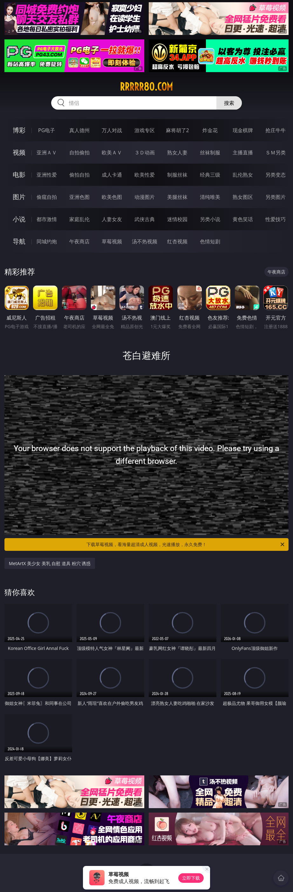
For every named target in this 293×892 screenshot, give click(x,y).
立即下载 (191, 878)
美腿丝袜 (177, 196)
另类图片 (275, 196)
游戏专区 (144, 130)
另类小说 (210, 219)
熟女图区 (243, 196)
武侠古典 (144, 219)
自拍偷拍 (79, 152)
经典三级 (210, 174)
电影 (19, 174)
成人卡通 (112, 174)
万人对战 (112, 130)
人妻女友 (112, 219)
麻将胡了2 (177, 130)
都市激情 (47, 219)
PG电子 (46, 130)
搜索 (229, 102)
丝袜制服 (210, 152)
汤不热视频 (144, 241)
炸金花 (210, 130)
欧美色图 (112, 196)
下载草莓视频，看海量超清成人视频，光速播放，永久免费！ (185, 544)
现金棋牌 (243, 130)
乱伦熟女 (243, 174)
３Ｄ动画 (144, 152)
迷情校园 (177, 219)
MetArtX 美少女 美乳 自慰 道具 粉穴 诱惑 (50, 563)
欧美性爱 (144, 174)
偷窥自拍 (47, 196)
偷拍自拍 (79, 174)
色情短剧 (210, 241)
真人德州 (79, 130)
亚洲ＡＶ (47, 152)
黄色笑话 (243, 219)
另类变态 (275, 174)
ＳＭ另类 (275, 152)
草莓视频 (112, 241)
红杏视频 (177, 241)
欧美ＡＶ (112, 152)
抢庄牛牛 (275, 130)
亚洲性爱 (47, 174)
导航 (19, 241)
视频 (19, 152)
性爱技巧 (275, 219)
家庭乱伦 (79, 219)
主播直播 (243, 152)
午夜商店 (79, 241)
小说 (19, 219)
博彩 (19, 130)
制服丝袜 (177, 174)
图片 (19, 197)
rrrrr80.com (146, 86)
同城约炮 (47, 241)
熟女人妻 (177, 152)
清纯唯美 (210, 196)
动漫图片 (144, 196)
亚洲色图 (79, 196)
